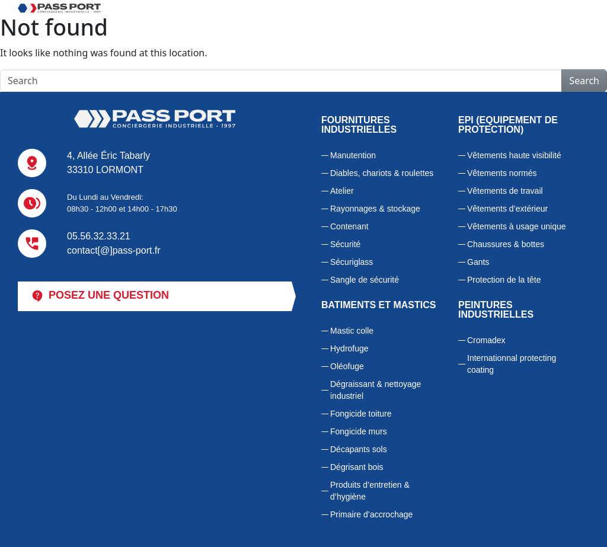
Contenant (349, 226)
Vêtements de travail (505, 191)
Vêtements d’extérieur (507, 208)
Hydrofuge (349, 348)
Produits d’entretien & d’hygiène (370, 490)
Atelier (342, 191)
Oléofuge (347, 366)
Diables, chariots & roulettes (381, 173)
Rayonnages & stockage (375, 208)
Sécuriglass (351, 262)
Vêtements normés (502, 173)
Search (584, 80)
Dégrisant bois (357, 467)
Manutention (353, 155)
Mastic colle (351, 330)
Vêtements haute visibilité (514, 155)
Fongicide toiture (361, 413)
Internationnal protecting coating (511, 364)
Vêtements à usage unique (516, 226)
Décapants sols (358, 449)
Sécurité (345, 244)
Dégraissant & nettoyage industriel (375, 390)
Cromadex (486, 340)
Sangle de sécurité (364, 279)
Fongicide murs (358, 431)
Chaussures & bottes (505, 244)
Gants (478, 262)
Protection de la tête (504, 279)
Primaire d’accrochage (371, 514)
